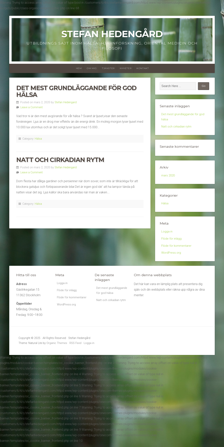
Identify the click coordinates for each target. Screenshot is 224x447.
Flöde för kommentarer (177, 248)
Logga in (167, 233)
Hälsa (38, 138)
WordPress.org (171, 256)
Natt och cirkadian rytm (60, 160)
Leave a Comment (31, 107)
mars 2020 (168, 177)
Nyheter (126, 68)
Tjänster (108, 68)
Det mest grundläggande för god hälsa (76, 91)
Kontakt (143, 68)
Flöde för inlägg (171, 241)
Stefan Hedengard (66, 102)
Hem (79, 68)
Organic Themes (56, 346)
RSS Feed (75, 346)
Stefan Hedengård (112, 33)
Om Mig (92, 68)
